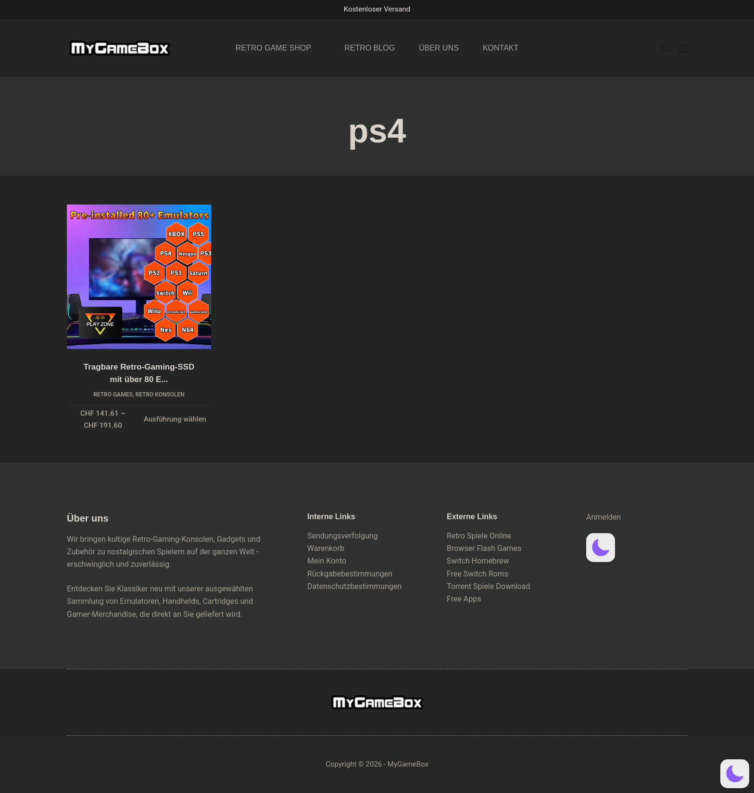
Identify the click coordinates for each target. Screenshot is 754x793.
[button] (600, 547)
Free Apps (464, 598)
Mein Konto (326, 560)
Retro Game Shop (280, 48)
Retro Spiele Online (479, 535)
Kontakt (500, 48)
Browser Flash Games (484, 548)
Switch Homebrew (478, 560)
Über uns (439, 48)
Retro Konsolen (160, 394)
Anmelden (603, 517)
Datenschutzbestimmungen (354, 586)
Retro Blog (369, 48)
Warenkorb (325, 548)
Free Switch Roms (477, 573)
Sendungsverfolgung (342, 535)
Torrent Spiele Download (488, 586)
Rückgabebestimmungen (349, 573)
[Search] (665, 48)
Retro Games (113, 394)
